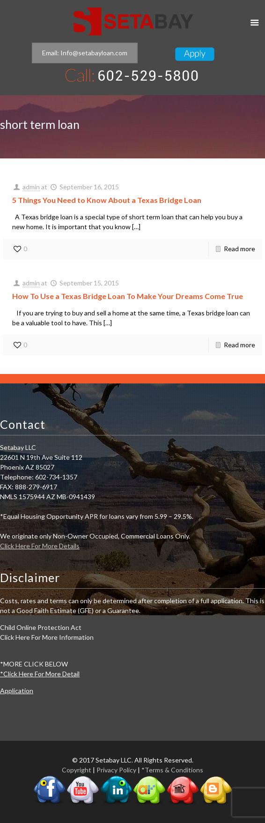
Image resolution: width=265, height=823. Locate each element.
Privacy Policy (116, 770)
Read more (239, 249)
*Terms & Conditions (172, 770)
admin (31, 187)
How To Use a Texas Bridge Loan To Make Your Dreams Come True (127, 296)
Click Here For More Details (40, 546)
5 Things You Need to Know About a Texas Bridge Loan (106, 199)
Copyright (76, 770)
